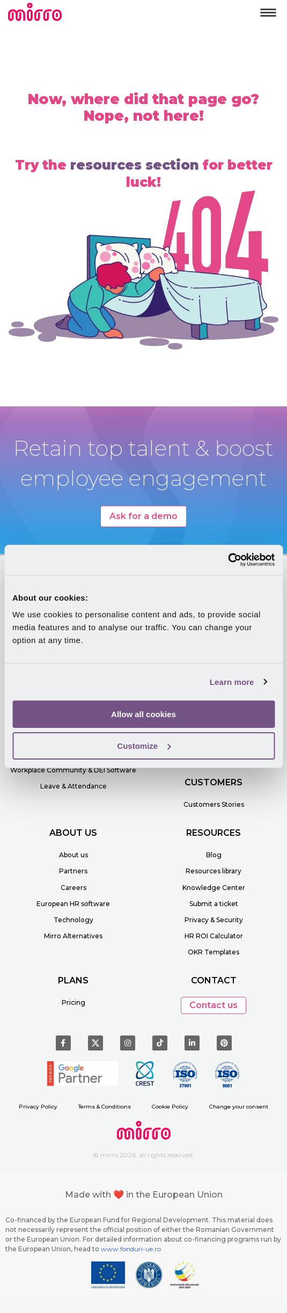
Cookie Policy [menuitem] (170, 1106)
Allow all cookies (143, 714)
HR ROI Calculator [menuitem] (214, 936)
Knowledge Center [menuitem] (213, 888)
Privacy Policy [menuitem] (38, 1106)
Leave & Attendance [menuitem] (73, 786)
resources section (134, 165)
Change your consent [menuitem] (238, 1106)
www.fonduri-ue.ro (131, 1249)
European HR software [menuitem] (73, 904)
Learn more (232, 682)
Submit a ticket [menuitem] (213, 904)
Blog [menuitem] (214, 855)
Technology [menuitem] (73, 920)
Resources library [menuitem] (213, 871)
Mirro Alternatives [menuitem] (73, 936)
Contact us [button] (213, 1005)
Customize (144, 745)
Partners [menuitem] (73, 871)
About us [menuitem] (73, 855)
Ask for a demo (143, 516)
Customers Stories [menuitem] (213, 804)
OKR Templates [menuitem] (213, 952)
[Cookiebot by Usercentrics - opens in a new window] (228, 560)
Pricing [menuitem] (73, 1002)
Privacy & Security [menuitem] (214, 920)
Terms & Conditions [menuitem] (104, 1106)
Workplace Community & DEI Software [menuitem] (73, 770)
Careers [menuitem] (73, 888)
